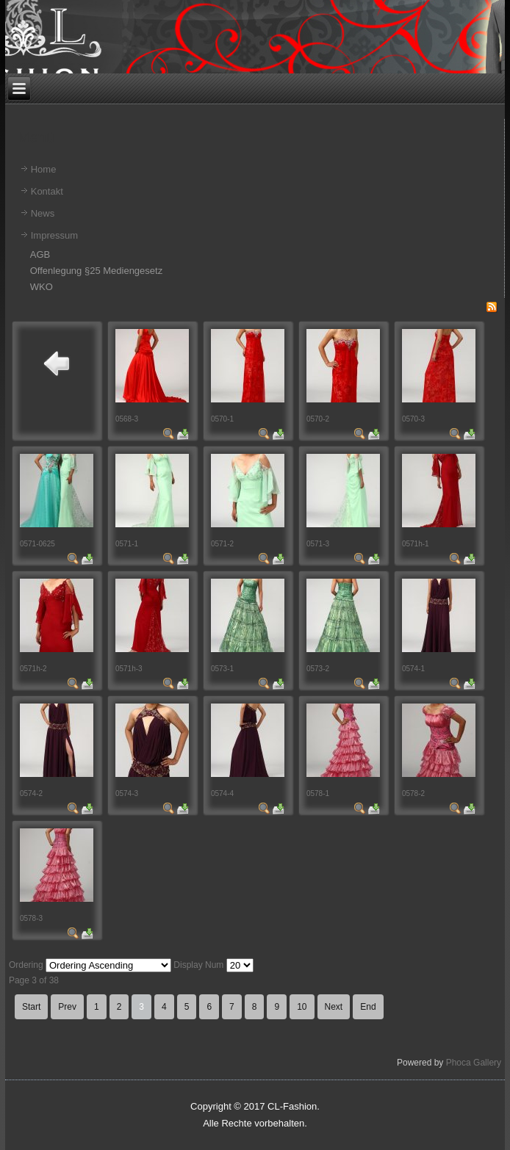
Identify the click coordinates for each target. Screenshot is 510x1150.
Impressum (54, 235)
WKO (41, 286)
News (43, 213)
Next (334, 1007)
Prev (67, 1007)
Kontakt (47, 191)
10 (301, 1007)
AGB (40, 254)
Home (44, 169)
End (368, 1007)
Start (31, 1007)
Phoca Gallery (473, 1062)
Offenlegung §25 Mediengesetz (96, 270)
